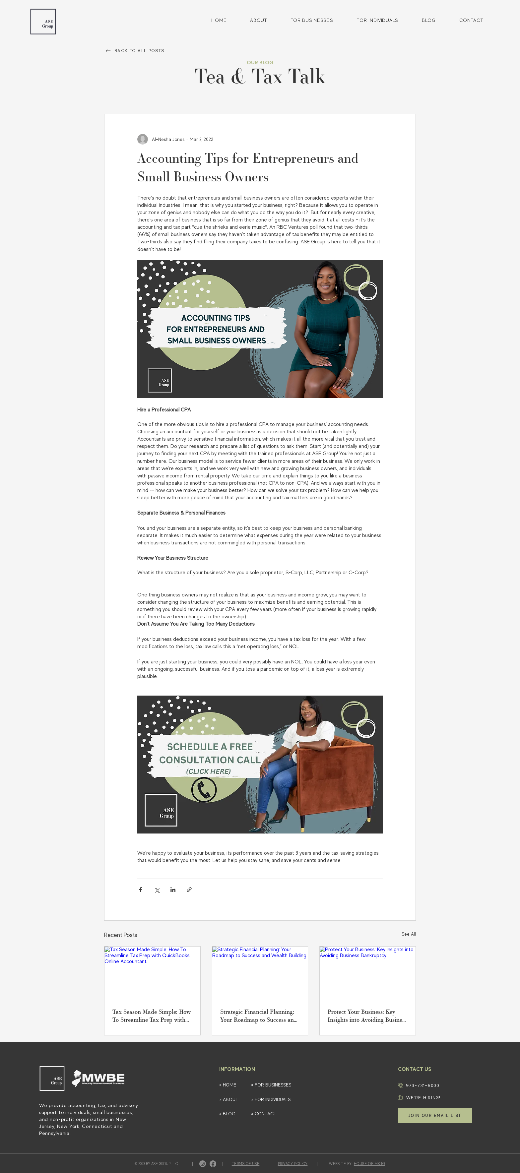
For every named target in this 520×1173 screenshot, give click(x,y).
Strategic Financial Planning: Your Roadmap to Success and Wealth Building (258, 1017)
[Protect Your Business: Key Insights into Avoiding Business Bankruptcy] (368, 973)
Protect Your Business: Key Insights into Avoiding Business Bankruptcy (367, 1017)
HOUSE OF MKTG (369, 1164)
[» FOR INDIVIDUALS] (274, 1099)
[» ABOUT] (231, 1099)
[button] (435, 1115)
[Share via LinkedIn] (173, 890)
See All (409, 934)
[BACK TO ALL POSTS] (141, 50)
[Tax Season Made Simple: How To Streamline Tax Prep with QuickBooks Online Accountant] (152, 973)
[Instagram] (202, 1163)
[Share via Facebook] (140, 890)
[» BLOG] (231, 1114)
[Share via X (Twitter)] (157, 890)
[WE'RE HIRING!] (432, 1097)
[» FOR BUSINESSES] (278, 1085)
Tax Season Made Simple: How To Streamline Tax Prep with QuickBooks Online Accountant (151, 1017)
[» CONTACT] (274, 1114)
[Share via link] (189, 890)
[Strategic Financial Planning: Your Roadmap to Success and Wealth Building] (260, 973)
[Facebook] (213, 1163)
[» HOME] (231, 1085)
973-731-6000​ (422, 1085)
